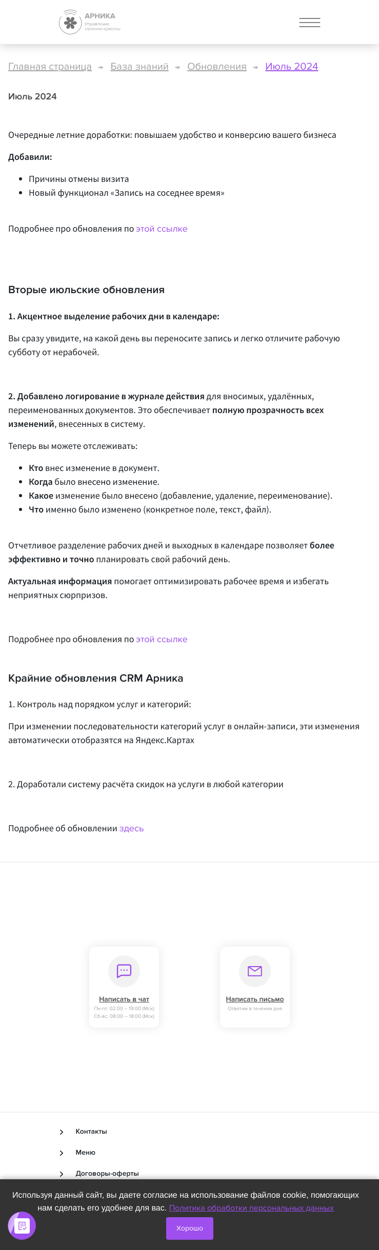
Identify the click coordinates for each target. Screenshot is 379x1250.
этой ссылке (162, 229)
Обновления (217, 66)
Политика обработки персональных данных (251, 1208)
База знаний (140, 66)
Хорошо (189, 1228)
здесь (131, 828)
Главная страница (50, 66)
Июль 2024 (291, 66)
